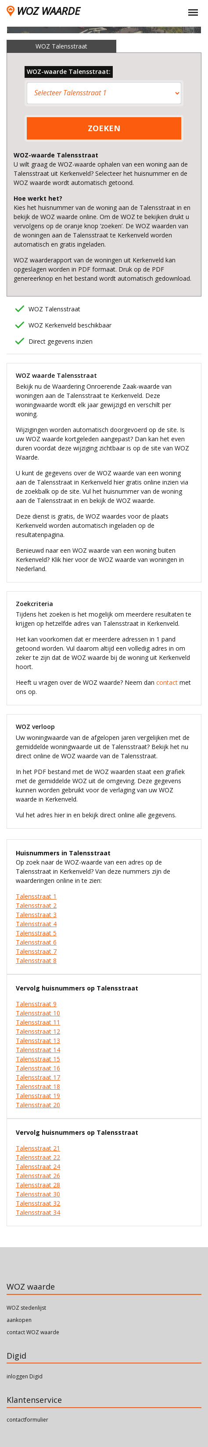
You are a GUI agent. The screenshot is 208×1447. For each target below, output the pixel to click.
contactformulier (27, 1419)
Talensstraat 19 (38, 1095)
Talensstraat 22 (38, 1157)
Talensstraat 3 (36, 914)
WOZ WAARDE (43, 10)
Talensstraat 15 (38, 1059)
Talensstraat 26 (38, 1176)
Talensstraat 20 (38, 1105)
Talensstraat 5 (36, 933)
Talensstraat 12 (38, 1031)
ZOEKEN (104, 128)
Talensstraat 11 (38, 1022)
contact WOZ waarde (33, 1332)
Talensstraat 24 (38, 1166)
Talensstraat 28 (38, 1185)
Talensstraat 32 (38, 1203)
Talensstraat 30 (38, 1194)
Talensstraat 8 (36, 960)
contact (167, 682)
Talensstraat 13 (38, 1040)
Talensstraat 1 (36, 896)
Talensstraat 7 (36, 951)
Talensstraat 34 (38, 1212)
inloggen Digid (25, 1376)
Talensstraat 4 (36, 924)
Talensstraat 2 (36, 905)
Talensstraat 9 (36, 1004)
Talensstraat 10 (38, 1013)
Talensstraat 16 (38, 1068)
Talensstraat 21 (38, 1148)
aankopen (19, 1320)
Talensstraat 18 (38, 1086)
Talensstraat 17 (38, 1077)
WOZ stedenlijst (26, 1307)
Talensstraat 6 (36, 942)
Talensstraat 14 (38, 1050)
